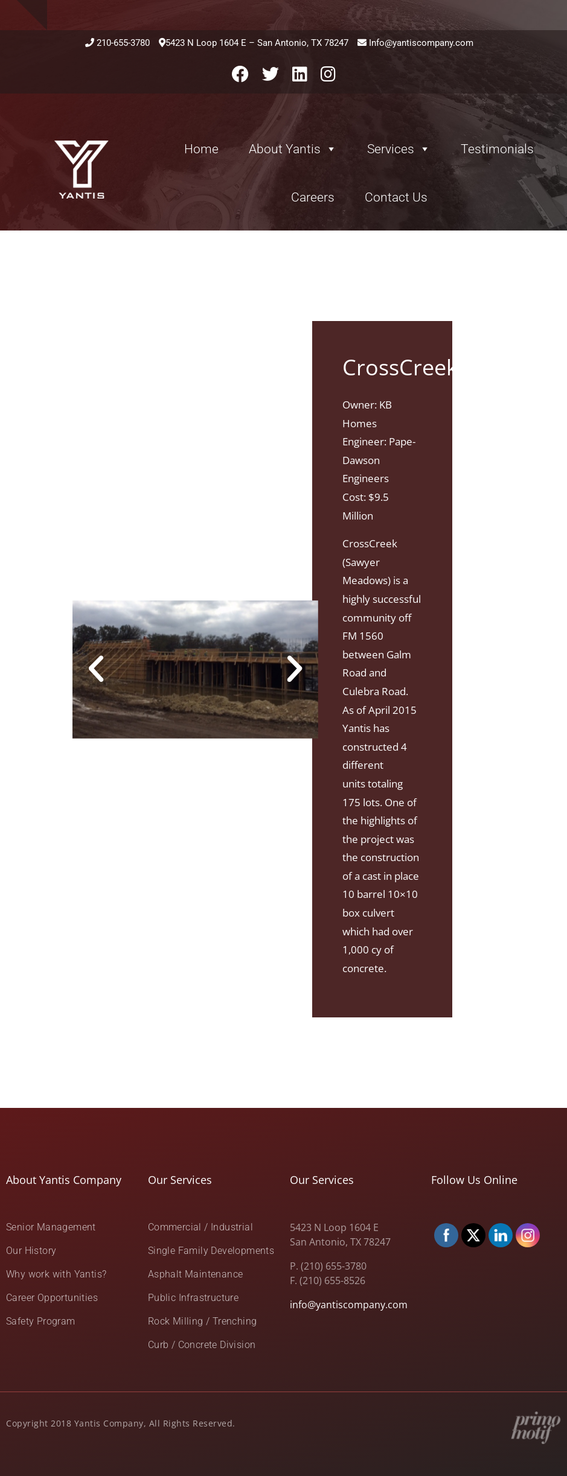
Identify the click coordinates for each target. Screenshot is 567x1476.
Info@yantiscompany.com (421, 42)
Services (399, 149)
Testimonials (497, 149)
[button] (96, 669)
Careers (313, 197)
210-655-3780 (123, 42)
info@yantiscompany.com (349, 1304)
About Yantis (293, 149)
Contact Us (396, 197)
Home (201, 149)
